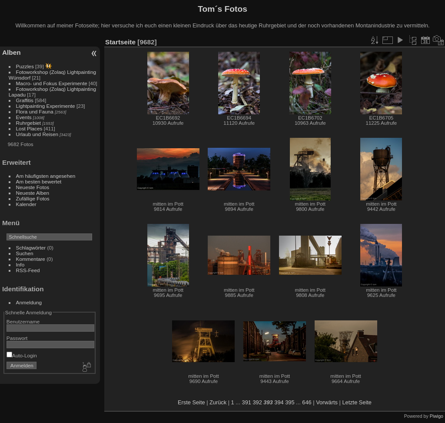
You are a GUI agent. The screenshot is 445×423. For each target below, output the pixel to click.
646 (306, 402)
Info (20, 264)
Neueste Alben (33, 193)
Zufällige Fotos (33, 198)
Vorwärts (327, 402)
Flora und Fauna (34, 111)
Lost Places (30, 128)
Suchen (24, 253)
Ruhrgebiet (28, 123)
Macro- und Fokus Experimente (51, 83)
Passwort (17, 338)
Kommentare (30, 259)
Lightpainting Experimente (45, 106)
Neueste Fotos (33, 187)
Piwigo (436, 416)
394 (278, 402)
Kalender (26, 204)
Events (24, 117)
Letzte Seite (357, 402)
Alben (11, 52)
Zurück (217, 402)
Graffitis (24, 100)
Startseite (120, 42)
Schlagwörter (31, 247)
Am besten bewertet (39, 181)
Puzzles (25, 66)
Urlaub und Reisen (37, 134)
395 (289, 402)
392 (257, 402)
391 (246, 402)
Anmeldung (29, 302)
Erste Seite (191, 402)
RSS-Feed (28, 270)
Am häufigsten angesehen (46, 176)
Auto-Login (22, 355)
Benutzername (23, 321)
